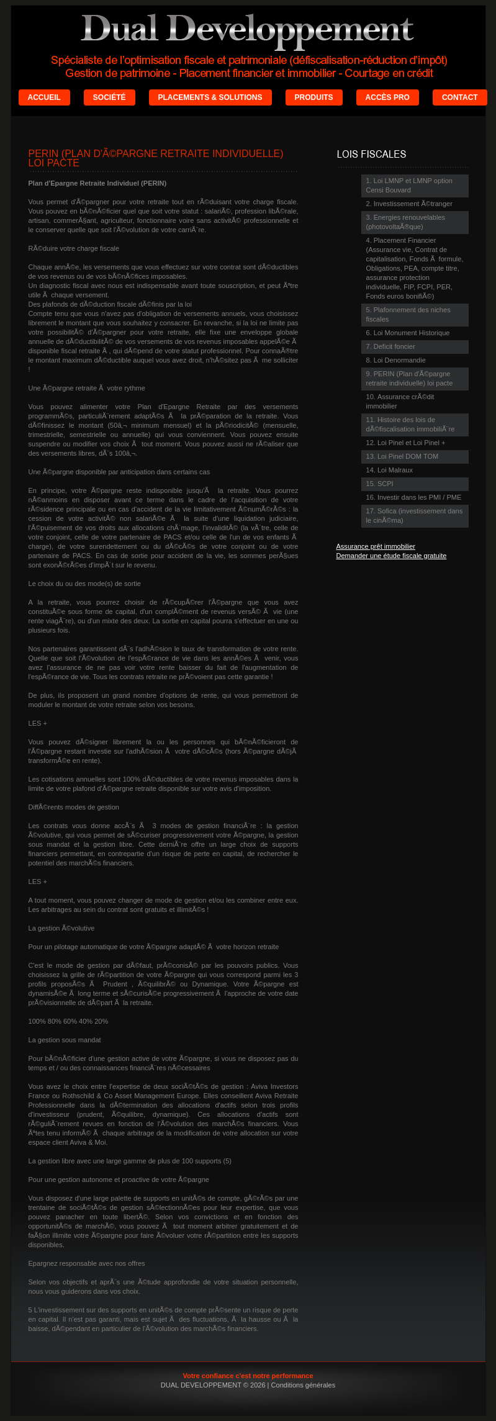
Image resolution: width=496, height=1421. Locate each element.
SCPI (385, 483)
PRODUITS (314, 97)
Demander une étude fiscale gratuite (391, 555)
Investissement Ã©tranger (413, 203)
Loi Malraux (395, 470)
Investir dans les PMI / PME (419, 497)
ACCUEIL (44, 97)
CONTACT (460, 97)
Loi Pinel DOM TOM (407, 456)
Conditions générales (303, 1385)
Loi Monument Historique (412, 332)
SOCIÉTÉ (109, 97)
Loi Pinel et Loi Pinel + (411, 442)
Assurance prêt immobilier (376, 546)
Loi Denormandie (400, 360)
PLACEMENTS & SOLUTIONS (210, 97)
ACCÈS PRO (388, 97)
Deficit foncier (394, 346)
